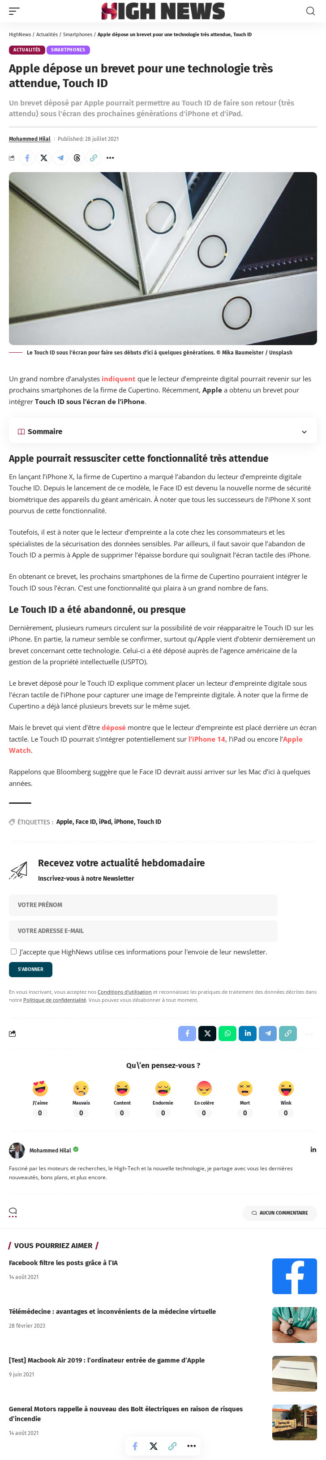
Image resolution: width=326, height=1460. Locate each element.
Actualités (47, 35)
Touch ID (149, 822)
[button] (16, 11)
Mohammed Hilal (30, 139)
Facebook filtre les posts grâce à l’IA (63, 1263)
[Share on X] (43, 157)
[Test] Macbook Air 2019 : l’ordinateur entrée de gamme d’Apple (107, 1360)
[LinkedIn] (313, 1150)
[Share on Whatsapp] (227, 1033)
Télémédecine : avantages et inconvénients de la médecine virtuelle (112, 1312)
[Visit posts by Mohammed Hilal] (17, 1151)
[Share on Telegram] (60, 157)
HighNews (20, 35)
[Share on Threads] (77, 157)
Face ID (86, 822)
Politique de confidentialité (54, 1000)
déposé (114, 727)
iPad (105, 822)
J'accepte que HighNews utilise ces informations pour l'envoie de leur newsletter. (139, 951)
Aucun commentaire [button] (280, 1213)
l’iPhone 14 (207, 738)
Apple (64, 822)
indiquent (119, 378)
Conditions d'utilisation (125, 992)
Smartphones (77, 35)
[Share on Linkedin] (248, 1033)
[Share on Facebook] (27, 157)
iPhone (124, 822)
